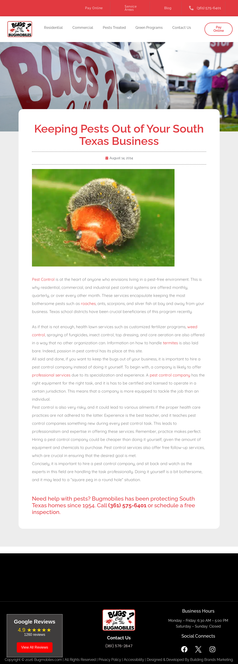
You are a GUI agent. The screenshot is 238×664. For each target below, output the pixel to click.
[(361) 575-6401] (191, 8)
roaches (88, 303)
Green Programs (149, 27)
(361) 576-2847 (119, 646)
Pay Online (94, 8)
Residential (53, 27)
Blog (168, 8)
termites (170, 342)
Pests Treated (114, 27)
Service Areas (131, 8)
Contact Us (181, 27)
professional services (51, 375)
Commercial (82, 27)
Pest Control (43, 279)
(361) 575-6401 (209, 8)
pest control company (170, 375)
